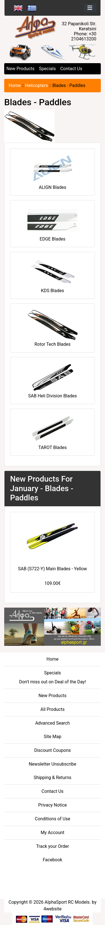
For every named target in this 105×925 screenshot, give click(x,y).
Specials (47, 68)
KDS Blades (52, 275)
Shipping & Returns (52, 777)
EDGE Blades (52, 223)
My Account (52, 832)
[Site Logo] (52, 27)
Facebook (52, 859)
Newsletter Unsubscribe (52, 764)
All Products (52, 709)
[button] (15, 52)
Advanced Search (52, 723)
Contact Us (71, 68)
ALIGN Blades (52, 171)
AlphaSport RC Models (67, 902)
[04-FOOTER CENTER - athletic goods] (52, 626)
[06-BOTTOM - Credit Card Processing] (52, 918)
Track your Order (52, 846)
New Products (20, 68)
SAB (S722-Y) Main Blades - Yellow (52, 568)
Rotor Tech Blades (52, 327)
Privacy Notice (52, 805)
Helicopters (36, 85)
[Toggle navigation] (90, 8)
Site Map (52, 736)
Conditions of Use (52, 818)
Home (15, 85)
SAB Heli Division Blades (52, 380)
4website (52, 909)
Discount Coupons (52, 750)
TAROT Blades (52, 431)
